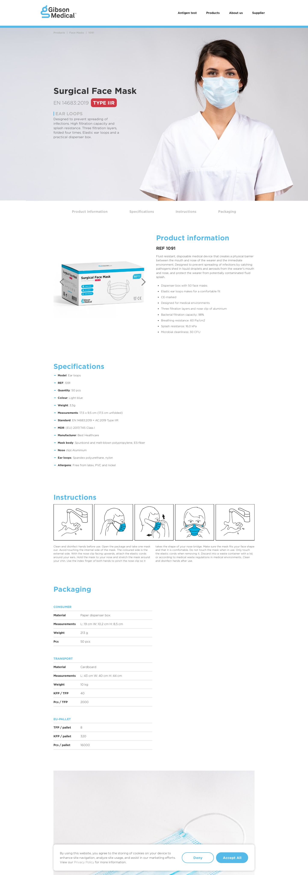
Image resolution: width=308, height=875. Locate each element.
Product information (90, 211)
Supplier (258, 12)
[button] (62, 282)
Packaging (227, 211)
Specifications (141, 211)
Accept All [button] (232, 858)
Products (213, 12)
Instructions (186, 211)
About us (236, 12)
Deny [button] (198, 858)
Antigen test (187, 12)
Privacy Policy (84, 862)
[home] (58, 13)
